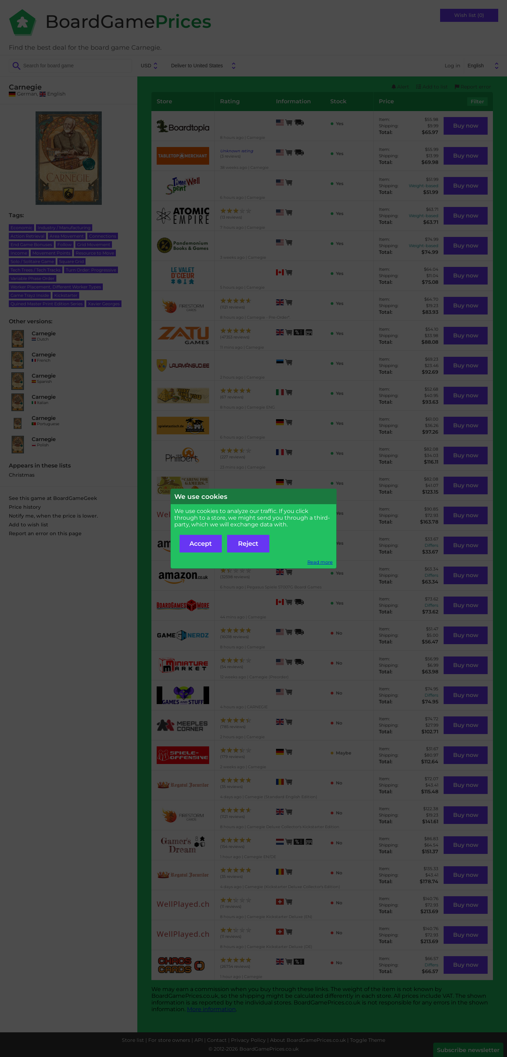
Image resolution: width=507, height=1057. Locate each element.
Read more (320, 562)
